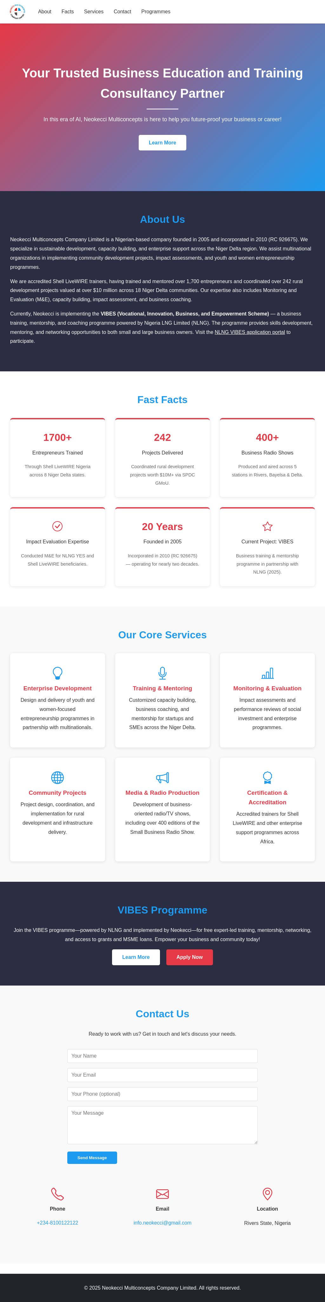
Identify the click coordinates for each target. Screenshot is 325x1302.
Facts (68, 11)
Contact (123, 11)
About (45, 11)
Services (94, 11)
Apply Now (189, 957)
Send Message (92, 1157)
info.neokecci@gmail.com (163, 1223)
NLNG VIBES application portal (250, 332)
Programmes (156, 11)
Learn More (162, 142)
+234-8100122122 (57, 1223)
